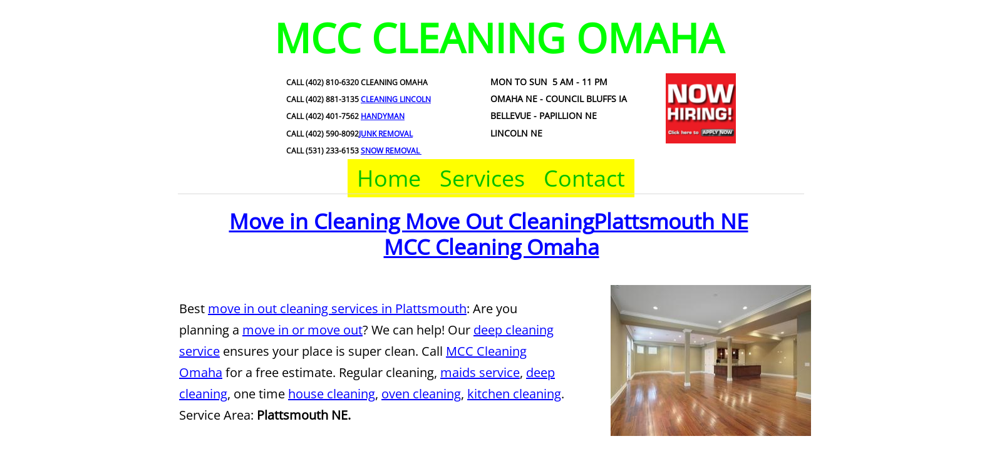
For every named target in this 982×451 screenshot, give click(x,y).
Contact (584, 178)
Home (389, 178)
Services (482, 178)
